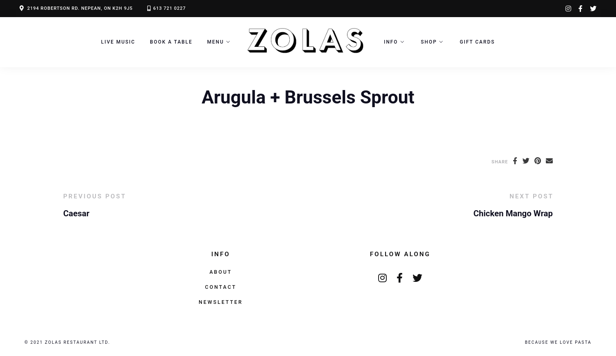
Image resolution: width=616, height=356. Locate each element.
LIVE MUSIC (118, 42)
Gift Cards (477, 42)
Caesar (76, 213)
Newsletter (221, 302)
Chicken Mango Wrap (513, 213)
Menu (215, 42)
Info (391, 42)
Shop (429, 42)
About (220, 272)
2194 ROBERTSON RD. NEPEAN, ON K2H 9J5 (80, 8)
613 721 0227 (169, 8)
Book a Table (171, 42)
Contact (221, 287)
